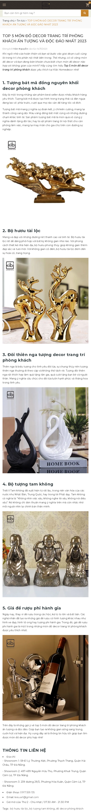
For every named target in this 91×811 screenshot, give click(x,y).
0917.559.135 (27, 792)
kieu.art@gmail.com (27, 797)
